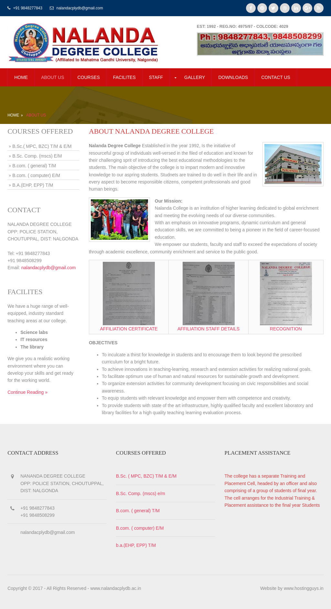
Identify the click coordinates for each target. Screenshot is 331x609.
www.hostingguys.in (304, 588)
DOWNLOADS (233, 77)
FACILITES (124, 77)
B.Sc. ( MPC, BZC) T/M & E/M (146, 476)
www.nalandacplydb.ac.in (115, 588)
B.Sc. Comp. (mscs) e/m (140, 493)
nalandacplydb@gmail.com (48, 267)
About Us (36, 115)
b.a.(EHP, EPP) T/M (136, 545)
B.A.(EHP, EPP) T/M (32, 185)
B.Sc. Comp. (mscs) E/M (37, 156)
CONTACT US (275, 77)
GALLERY (194, 77)
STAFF (156, 77)
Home (21, 77)
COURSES (88, 77)
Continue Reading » (27, 392)
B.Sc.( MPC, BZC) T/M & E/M (41, 146)
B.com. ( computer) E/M (36, 175)
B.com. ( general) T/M (34, 165)
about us (52, 77)
